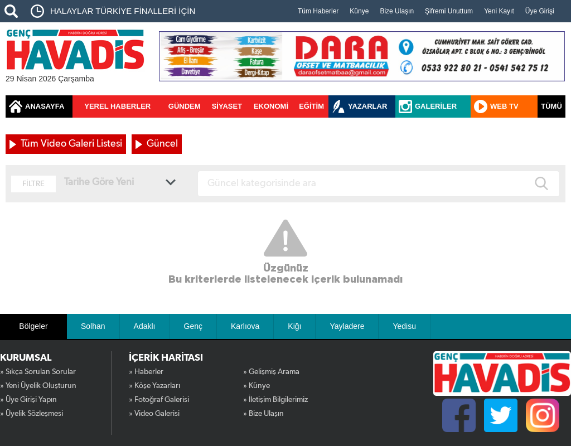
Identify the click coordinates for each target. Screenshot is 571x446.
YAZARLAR (367, 106)
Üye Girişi (539, 11)
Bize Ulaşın (397, 11)
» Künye (256, 386)
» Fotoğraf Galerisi (159, 400)
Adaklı (145, 326)
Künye (359, 11)
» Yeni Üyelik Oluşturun (38, 386)
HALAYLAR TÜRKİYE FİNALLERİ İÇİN (122, 11)
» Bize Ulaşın (263, 414)
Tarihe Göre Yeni (99, 182)
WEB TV (504, 106)
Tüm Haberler (318, 11)
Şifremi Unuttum (449, 11)
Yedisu (404, 326)
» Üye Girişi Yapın (28, 400)
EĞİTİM (311, 106)
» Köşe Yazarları (154, 386)
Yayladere (347, 326)
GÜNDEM (184, 106)
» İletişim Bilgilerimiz (275, 400)
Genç (193, 326)
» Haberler (146, 372)
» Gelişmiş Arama (271, 372)
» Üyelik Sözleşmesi (31, 414)
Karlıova (245, 326)
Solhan (93, 326)
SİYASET (227, 106)
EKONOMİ (271, 106)
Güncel (162, 144)
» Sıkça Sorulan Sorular (38, 372)
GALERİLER (436, 106)
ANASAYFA (44, 106)
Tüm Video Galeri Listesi (71, 144)
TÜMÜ (551, 106)
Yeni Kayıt (499, 11)
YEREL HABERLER (117, 106)
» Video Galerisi (154, 414)
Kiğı (294, 326)
